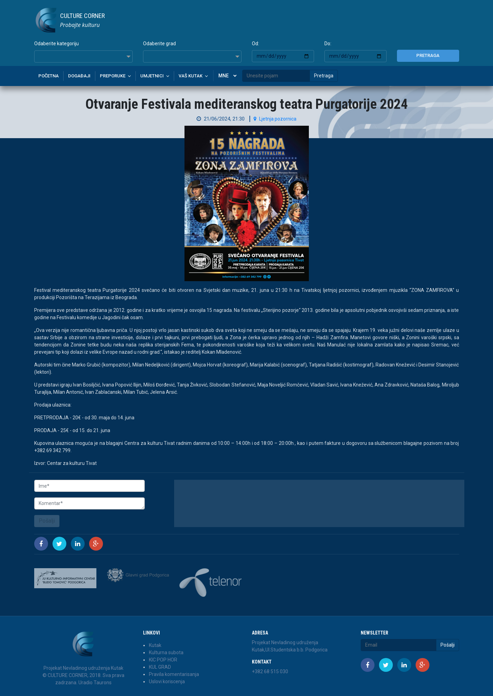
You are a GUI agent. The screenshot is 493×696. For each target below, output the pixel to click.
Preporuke (112, 75)
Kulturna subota (166, 652)
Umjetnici (152, 75)
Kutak (155, 645)
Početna (48, 75)
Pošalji (47, 520)
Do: (327, 43)
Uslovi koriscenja (167, 681)
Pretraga (427, 55)
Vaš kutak (190, 75)
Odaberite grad (159, 43)
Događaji (79, 75)
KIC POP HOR (163, 659)
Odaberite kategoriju (56, 43)
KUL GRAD (160, 667)
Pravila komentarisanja (174, 674)
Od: (255, 43)
